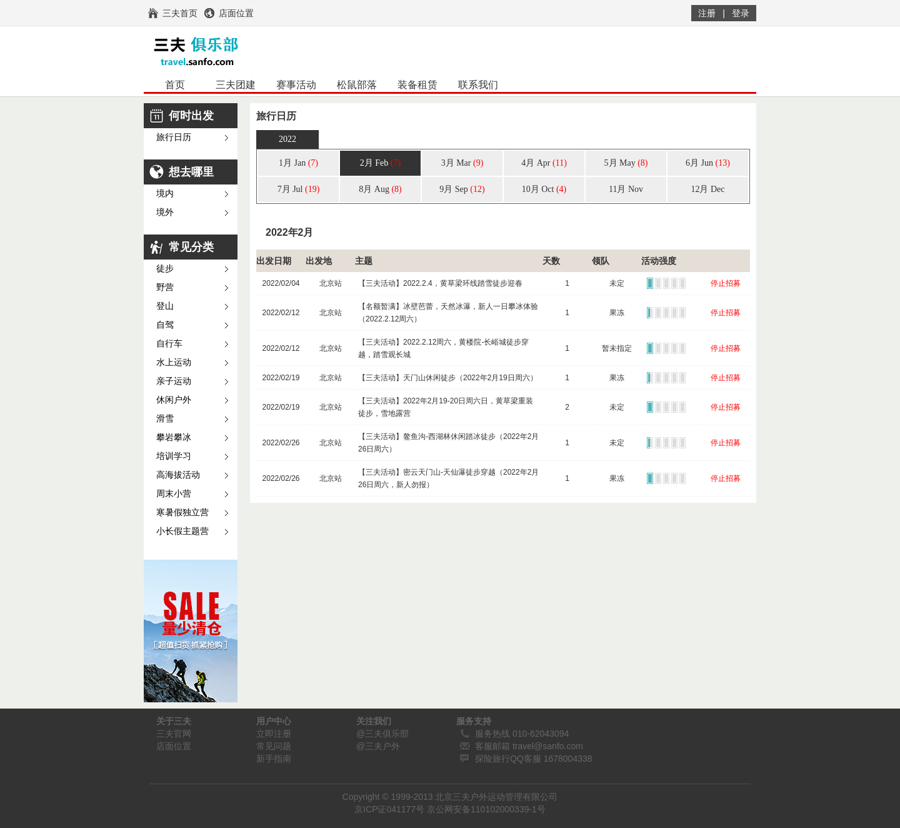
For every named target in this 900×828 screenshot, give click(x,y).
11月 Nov (626, 189)
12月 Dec (707, 189)
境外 (165, 212)
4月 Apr (544, 163)
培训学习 (173, 456)
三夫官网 (173, 734)
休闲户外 (173, 400)
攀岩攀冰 (173, 437)
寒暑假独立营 (182, 512)
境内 (165, 193)
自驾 (165, 325)
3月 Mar (462, 163)
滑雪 (165, 418)
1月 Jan (298, 163)
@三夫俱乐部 (382, 734)
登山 (165, 306)
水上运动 (173, 362)
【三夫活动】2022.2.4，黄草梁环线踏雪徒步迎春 (440, 283)
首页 (175, 84)
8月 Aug (380, 189)
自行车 (169, 343)
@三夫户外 (378, 746)
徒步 (165, 268)
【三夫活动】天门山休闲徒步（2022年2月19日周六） (448, 377)
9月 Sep (461, 189)
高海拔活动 (178, 475)
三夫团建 (236, 84)
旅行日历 (173, 137)
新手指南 (273, 759)
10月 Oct (544, 189)
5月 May (626, 163)
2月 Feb (380, 163)
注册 (707, 13)
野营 (165, 287)
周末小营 (173, 493)
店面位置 (173, 746)
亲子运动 (173, 381)
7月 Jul (299, 189)
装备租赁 (418, 84)
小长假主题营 (182, 531)
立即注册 (273, 734)
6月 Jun (708, 163)
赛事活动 (296, 84)
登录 (740, 13)
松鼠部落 (357, 84)
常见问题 (273, 746)
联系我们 (478, 84)
